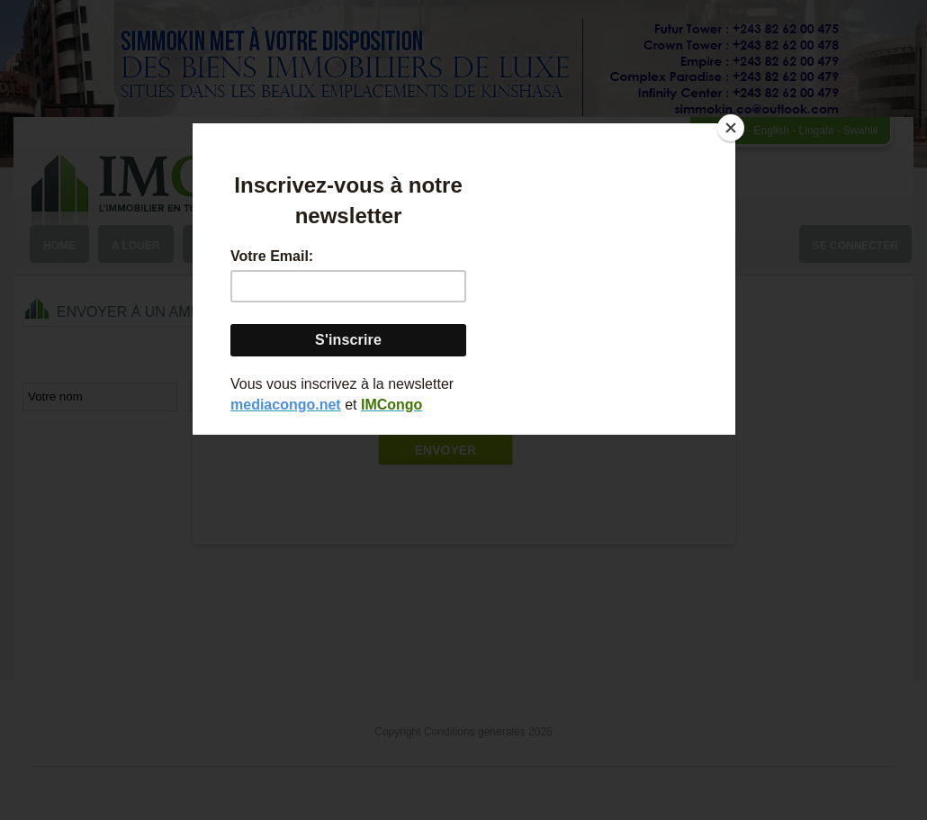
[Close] (730, 127)
